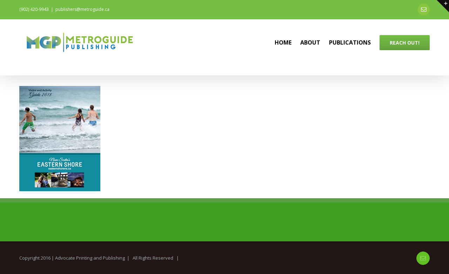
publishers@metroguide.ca (82, 9)
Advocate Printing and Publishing (90, 258)
